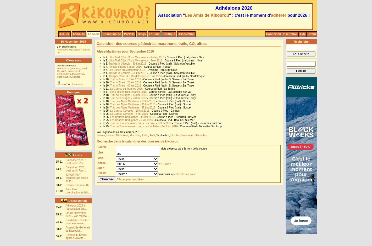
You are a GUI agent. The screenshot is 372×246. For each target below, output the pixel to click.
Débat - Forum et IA (77, 185)
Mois (101, 158)
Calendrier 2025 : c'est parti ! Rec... (76, 162)
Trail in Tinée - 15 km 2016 (125, 79)
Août (152, 135)
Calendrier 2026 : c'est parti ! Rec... (76, 169)
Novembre (187, 135)
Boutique (169, 34)
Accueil (64, 34)
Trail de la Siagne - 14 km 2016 (128, 95)
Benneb (61, 74)
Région (102, 172)
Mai (132, 135)
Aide (302, 34)
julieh (63, 71)
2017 (168, 164)
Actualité (79, 34)
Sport (101, 168)
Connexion (273, 34)
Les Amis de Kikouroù (207, 15)
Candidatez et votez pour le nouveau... (77, 222)
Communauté (112, 34)
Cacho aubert (64, 77)
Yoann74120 (63, 68)
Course (102, 147)
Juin (137, 135)
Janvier (101, 135)
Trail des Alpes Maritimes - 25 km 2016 (132, 104)
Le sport (93, 34)
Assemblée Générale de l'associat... (78, 229)
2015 (161, 164)
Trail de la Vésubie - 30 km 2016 (127, 63)
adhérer (278, 15)
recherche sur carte (184, 174)
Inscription (290, 34)
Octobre (175, 135)
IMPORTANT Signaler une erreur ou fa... (77, 177)
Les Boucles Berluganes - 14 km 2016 (132, 117)
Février (111, 135)
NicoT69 (79, 74)
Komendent (74, 71)
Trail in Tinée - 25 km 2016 (125, 82)
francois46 (77, 84)
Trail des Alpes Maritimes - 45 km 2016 (132, 107)
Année (102, 163)
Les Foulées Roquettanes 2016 (128, 91)
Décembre (201, 135)
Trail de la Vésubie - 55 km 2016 (127, 73)
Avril (125, 135)
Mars (119, 135)
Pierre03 (75, 68)
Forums (154, 34)
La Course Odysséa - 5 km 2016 (129, 113)
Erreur (311, 34)
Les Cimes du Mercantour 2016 (127, 69)
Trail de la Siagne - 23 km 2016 (128, 98)
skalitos (76, 77)
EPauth (70, 74)
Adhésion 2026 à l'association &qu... (76, 207)
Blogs (142, 34)
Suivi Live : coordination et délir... (78, 191)
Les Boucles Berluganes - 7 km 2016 (131, 120)
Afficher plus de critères (130, 179)
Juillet (145, 135)
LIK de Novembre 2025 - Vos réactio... (77, 214)
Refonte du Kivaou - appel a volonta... (77, 236)
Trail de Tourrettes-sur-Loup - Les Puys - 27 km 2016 (140, 123)
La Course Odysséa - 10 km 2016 (129, 110)
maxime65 (62, 49)
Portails (129, 34)
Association (186, 34)
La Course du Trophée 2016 (126, 88)
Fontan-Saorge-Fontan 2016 (125, 66)
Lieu (100, 152)
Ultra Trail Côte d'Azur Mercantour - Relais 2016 (136, 57)
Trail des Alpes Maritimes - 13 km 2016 (132, 101)
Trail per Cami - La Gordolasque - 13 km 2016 (135, 76)
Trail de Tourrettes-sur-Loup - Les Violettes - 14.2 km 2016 (144, 126)
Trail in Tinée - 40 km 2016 (125, 85)
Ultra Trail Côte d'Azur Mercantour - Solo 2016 (135, 60)
